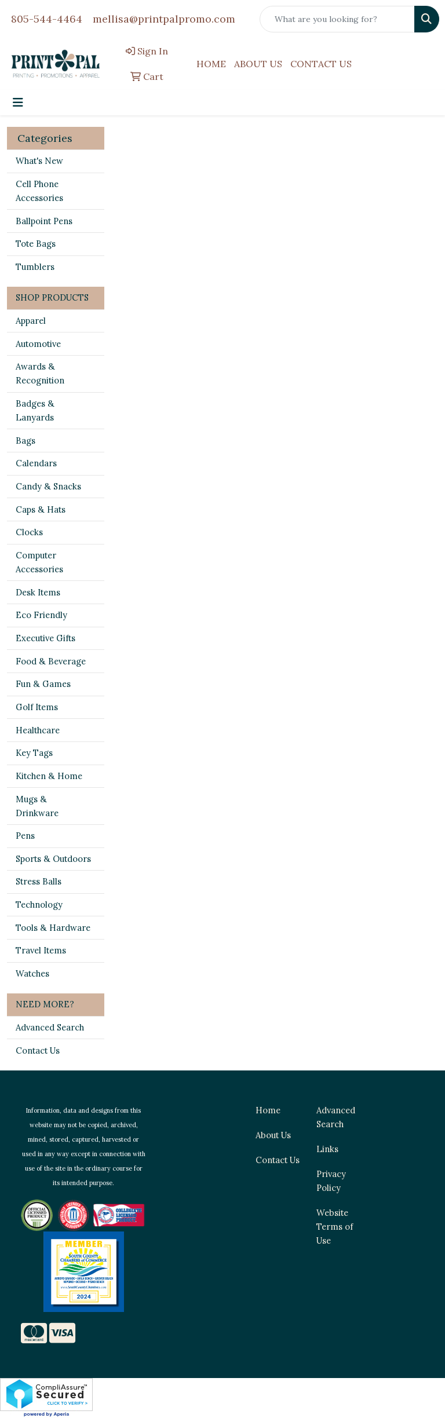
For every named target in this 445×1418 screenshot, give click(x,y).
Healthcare (38, 730)
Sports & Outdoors (53, 858)
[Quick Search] (337, 19)
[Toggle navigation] (18, 102)
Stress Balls (38, 881)
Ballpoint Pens (44, 220)
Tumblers (35, 266)
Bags (25, 440)
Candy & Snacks (48, 486)
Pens (25, 835)
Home (268, 1110)
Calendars (36, 463)
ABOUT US (258, 64)
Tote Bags (36, 243)
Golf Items (37, 706)
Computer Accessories (39, 562)
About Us (273, 1135)
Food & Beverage (51, 661)
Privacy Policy (331, 1180)
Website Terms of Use (334, 1226)
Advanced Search (50, 1027)
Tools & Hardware (53, 927)
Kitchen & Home (49, 775)
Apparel (31, 320)
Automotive (38, 343)
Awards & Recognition (40, 373)
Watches (32, 973)
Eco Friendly (41, 614)
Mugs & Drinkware (37, 806)
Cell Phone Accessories (39, 190)
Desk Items (38, 592)
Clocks (29, 532)
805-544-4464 (46, 18)
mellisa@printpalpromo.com (164, 18)
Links (327, 1148)
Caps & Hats (40, 509)
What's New (39, 160)
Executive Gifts (45, 638)
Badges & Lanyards (35, 410)
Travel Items (41, 950)
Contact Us (38, 1050)
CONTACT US (321, 64)
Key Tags (34, 752)
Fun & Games (43, 683)
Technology (39, 904)
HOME (211, 64)
